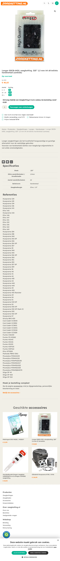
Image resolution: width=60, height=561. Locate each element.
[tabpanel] (30, 180)
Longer (31, 129)
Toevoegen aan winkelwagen (21, 107)
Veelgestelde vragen (10, 515)
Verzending (6, 525)
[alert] (30, 549)
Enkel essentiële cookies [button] (38, 553)
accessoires (18, 386)
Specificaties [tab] (11, 166)
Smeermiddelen (8, 503)
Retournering (7, 528)
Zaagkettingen (22, 129)
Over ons (6, 510)
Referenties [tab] (10, 194)
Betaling (6, 523)
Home (4, 129)
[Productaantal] (5, 107)
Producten (11, 129)
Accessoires (7, 500)
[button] (55, 11)
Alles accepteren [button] (19, 553)
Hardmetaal (40, 129)
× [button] (58, 540)
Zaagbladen (7, 498)
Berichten (6, 513)
